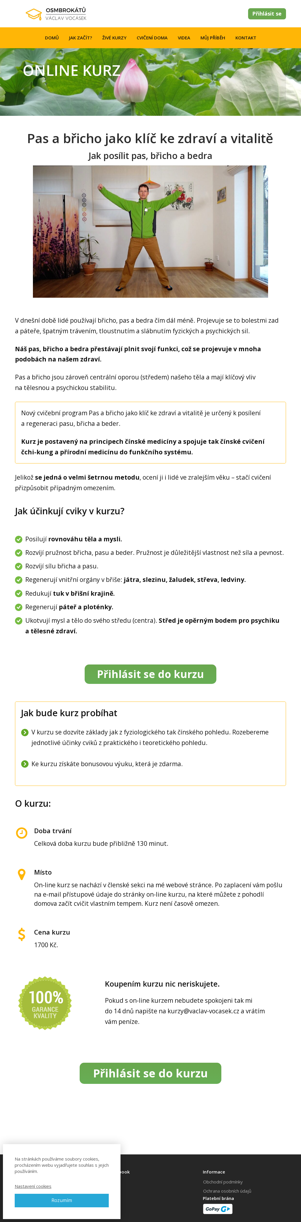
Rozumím (61, 1200)
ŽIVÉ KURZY (114, 38)
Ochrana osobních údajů (227, 1191)
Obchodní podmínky (223, 1182)
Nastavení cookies (33, 1186)
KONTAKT (245, 38)
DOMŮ (52, 38)
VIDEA (184, 38)
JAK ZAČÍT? (80, 38)
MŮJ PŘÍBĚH (212, 38)
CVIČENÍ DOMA (152, 38)
